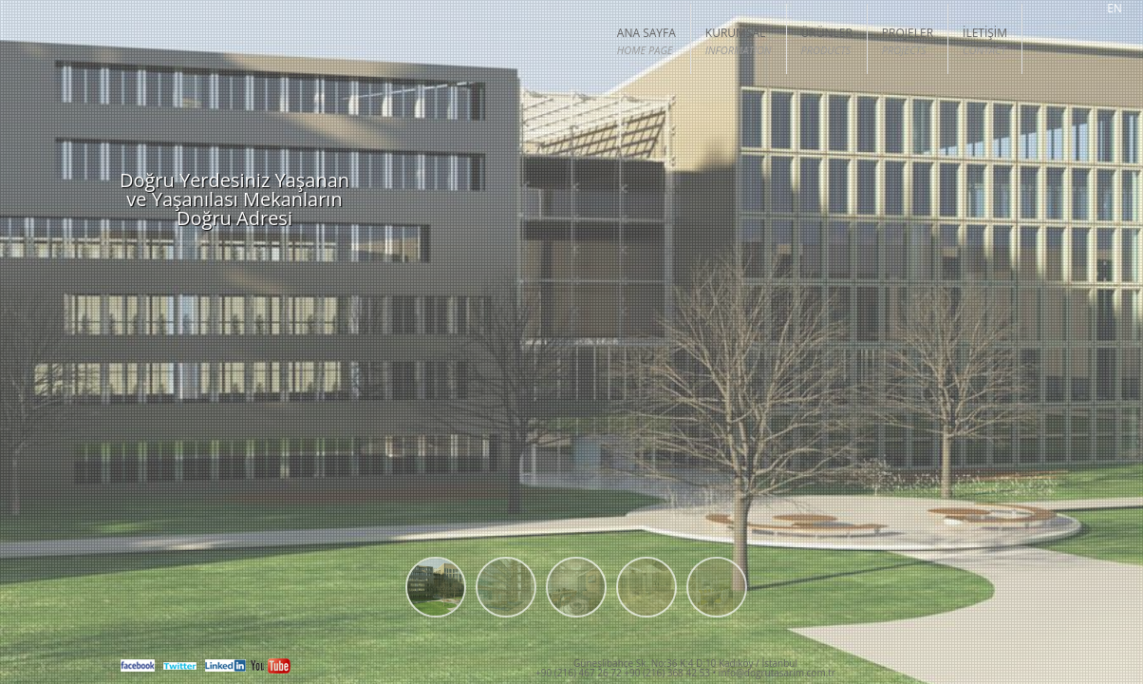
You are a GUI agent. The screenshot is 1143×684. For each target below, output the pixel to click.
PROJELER (907, 42)
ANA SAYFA (646, 42)
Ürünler (827, 42)
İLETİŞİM (985, 42)
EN (1114, 9)
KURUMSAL (738, 42)
